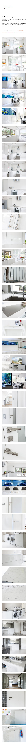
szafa (8, 7)
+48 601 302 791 (20, 30)
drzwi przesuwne (6, 6)
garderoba (11, 6)
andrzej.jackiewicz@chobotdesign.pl (9, 32)
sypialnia (5, 7)
